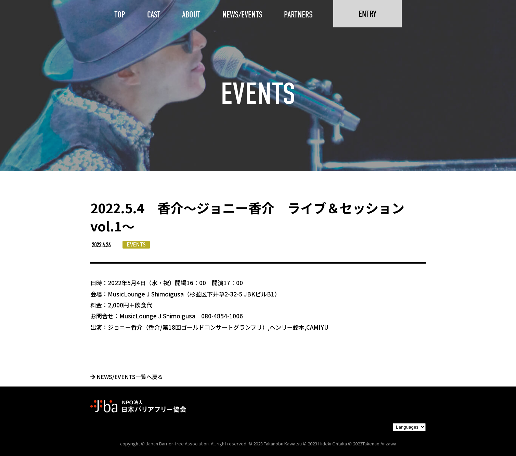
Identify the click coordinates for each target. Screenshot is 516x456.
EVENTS (136, 244)
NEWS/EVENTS (242, 15)
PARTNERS (298, 15)
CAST (153, 15)
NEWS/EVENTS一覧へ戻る (126, 376)
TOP (119, 15)
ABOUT (191, 15)
